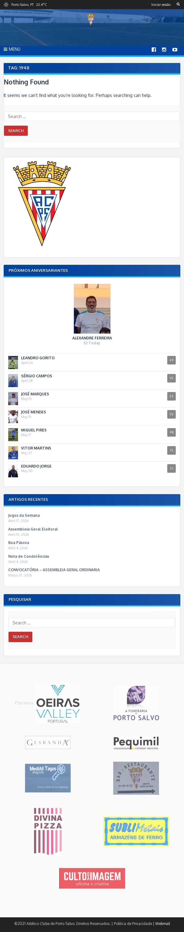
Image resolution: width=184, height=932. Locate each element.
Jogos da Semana (24, 515)
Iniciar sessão (161, 4)
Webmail (162, 923)
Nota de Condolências (28, 556)
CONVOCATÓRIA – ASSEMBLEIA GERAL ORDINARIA (54, 570)
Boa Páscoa (18, 542)
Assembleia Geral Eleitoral (33, 529)
